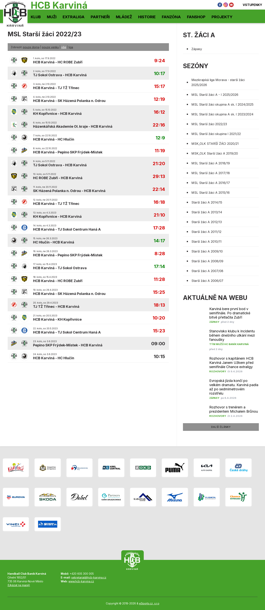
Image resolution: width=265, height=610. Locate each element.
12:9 (160, 138)
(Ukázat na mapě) (18, 585)
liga (71, 47)
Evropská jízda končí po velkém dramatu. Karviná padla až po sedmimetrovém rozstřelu (233, 387)
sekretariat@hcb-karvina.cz (88, 577)
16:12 (159, 112)
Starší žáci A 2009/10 (207, 251)
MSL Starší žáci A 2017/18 (210, 173)
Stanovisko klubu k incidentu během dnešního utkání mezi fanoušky (232, 335)
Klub (36, 17)
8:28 (160, 253)
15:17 (159, 86)
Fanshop (196, 17)
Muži (51, 17)
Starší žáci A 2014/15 (206, 202)
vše (63, 47)
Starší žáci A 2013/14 (206, 212)
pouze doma (31, 47)
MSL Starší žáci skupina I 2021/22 (216, 134)
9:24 (159, 60)
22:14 (159, 189)
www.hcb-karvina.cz (81, 581)
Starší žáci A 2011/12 (206, 232)
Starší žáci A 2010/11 (206, 241)
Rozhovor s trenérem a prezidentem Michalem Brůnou (233, 409)
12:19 (159, 99)
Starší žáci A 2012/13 (206, 222)
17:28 (159, 228)
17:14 (159, 266)
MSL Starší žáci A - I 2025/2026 (214, 95)
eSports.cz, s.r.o (149, 603)
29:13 (159, 176)
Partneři (100, 17)
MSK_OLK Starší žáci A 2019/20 (214, 153)
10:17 (159, 73)
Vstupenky (250, 5)
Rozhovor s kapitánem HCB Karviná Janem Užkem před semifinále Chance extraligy (231, 362)
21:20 (159, 163)
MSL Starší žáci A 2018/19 (210, 163)
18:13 (159, 305)
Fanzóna (171, 17)
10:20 (159, 318)
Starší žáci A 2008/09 (207, 261)
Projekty (222, 17)
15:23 (159, 331)
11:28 (159, 279)
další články (221, 426)
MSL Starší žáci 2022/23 (209, 124)
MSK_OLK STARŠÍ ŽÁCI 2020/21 (215, 144)
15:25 (159, 292)
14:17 (159, 240)
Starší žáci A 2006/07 (207, 281)
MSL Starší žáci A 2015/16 (210, 193)
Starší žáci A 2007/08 (207, 271)
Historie (147, 17)
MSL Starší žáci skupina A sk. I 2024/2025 (222, 104)
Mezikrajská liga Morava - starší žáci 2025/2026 (218, 82)
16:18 (159, 202)
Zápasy (196, 49)
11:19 (160, 150)
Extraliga (74, 17)
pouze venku (50, 47)
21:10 (159, 215)
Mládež (124, 17)
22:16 (159, 125)
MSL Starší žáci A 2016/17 (210, 183)
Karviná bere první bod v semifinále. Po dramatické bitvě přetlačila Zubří (229, 313)
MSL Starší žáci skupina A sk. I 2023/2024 (222, 114)
